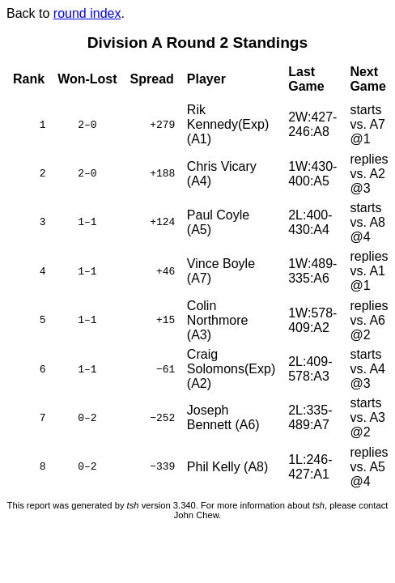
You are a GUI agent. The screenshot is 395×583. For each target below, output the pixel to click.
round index (87, 13)
